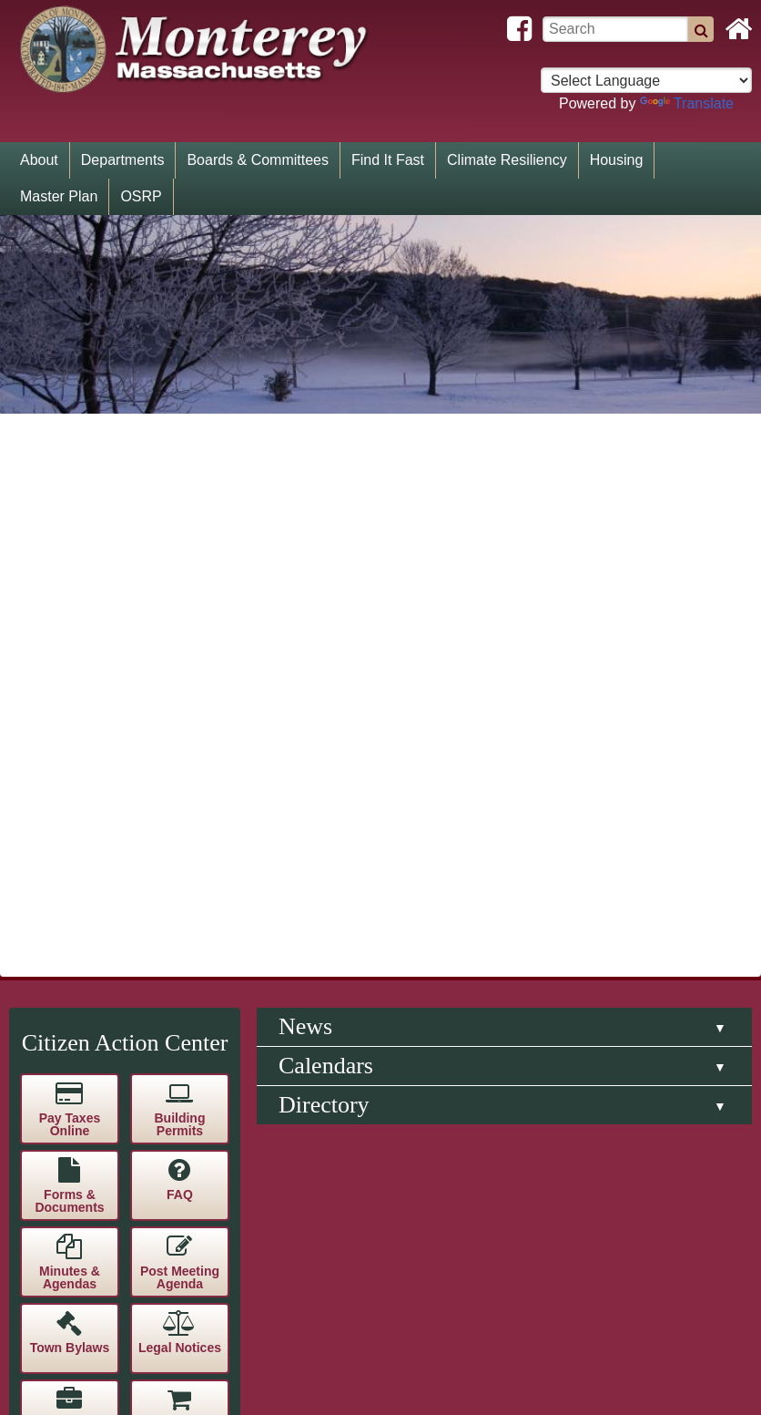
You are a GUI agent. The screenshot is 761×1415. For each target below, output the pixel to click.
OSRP (140, 196)
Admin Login (560, 972)
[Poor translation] (66, 1107)
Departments (123, 160)
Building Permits (179, 362)
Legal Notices (179, 586)
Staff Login (559, 951)
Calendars (326, 304)
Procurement (179, 662)
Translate (687, 103)
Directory (324, 343)
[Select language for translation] (646, 80)
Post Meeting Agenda (179, 515)
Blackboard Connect (69, 822)
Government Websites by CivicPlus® (559, 929)
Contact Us (180, 739)
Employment (69, 662)
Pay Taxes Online (69, 362)
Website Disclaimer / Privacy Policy (560, 907)
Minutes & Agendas (69, 515)
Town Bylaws (70, 586)
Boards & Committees (258, 160)
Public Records (69, 745)
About (39, 160)
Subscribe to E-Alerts (179, 822)
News (305, 264)
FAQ (180, 433)
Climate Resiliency (507, 160)
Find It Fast (387, 160)
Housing (617, 160)
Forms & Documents (69, 439)
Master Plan (58, 196)
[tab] (504, 265)
